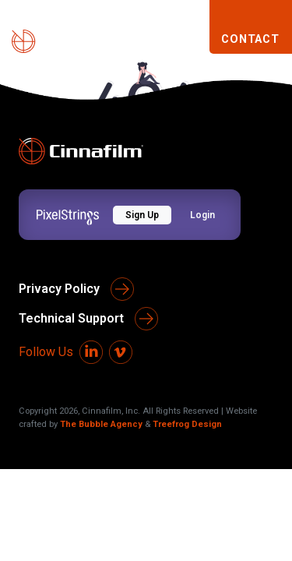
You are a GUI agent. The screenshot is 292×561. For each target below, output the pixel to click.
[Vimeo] (120, 352)
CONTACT (250, 39)
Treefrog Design (187, 424)
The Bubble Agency (101, 424)
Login (202, 215)
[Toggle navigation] (190, 40)
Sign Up (142, 215)
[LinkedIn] (91, 352)
